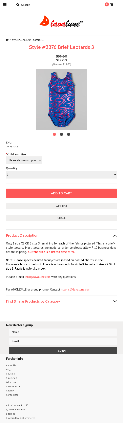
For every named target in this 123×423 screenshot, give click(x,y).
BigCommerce (27, 417)
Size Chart (11, 377)
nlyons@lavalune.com (75, 289)
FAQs (9, 369)
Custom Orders (14, 386)
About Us (11, 365)
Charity (10, 390)
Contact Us (12, 394)
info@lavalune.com (37, 277)
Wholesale (12, 382)
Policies (10, 373)
